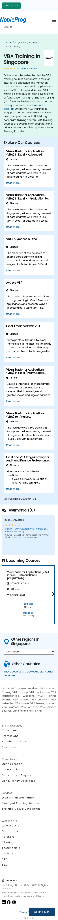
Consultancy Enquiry (16, 775)
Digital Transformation (18, 797)
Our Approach (12, 764)
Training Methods (14, 741)
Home (8, 42)
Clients (7, 842)
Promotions (10, 736)
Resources (9, 747)
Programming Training (26, 42)
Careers (7, 853)
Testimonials (11, 848)
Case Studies (11, 769)
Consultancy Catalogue (19, 781)
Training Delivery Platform (21, 809)
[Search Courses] (26, 27)
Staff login (29, 918)
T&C (5, 865)
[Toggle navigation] (54, 20)
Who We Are (10, 825)
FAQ (5, 859)
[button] (52, 594)
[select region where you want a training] (29, 652)
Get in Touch (41, 912)
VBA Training (14, 46)
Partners (8, 837)
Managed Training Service (20, 803)
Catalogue (9, 730)
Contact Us (11, 5)
